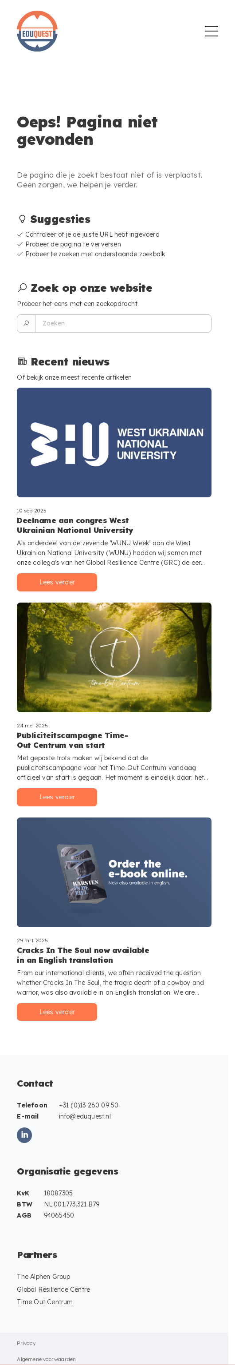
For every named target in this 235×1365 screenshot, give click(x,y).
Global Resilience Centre (53, 1290)
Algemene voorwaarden (46, 1359)
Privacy (26, 1343)
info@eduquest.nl (85, 1116)
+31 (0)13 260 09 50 (89, 1105)
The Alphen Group (43, 1277)
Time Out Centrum (45, 1302)
